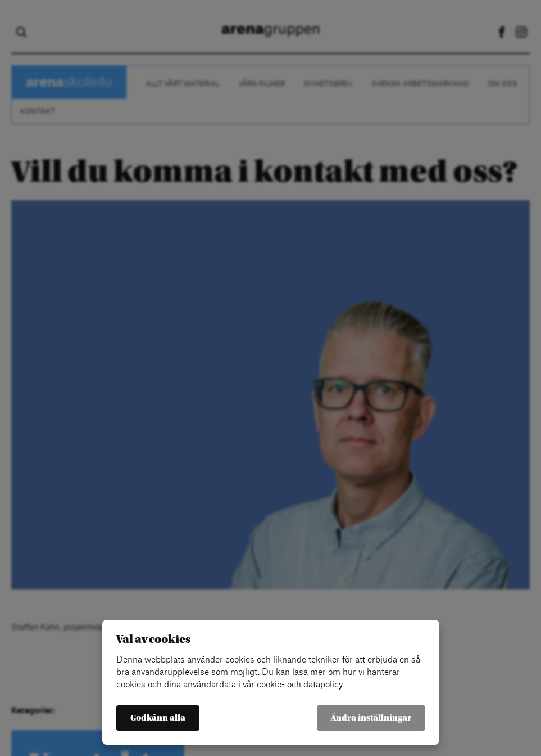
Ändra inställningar (371, 718)
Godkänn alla (157, 718)
